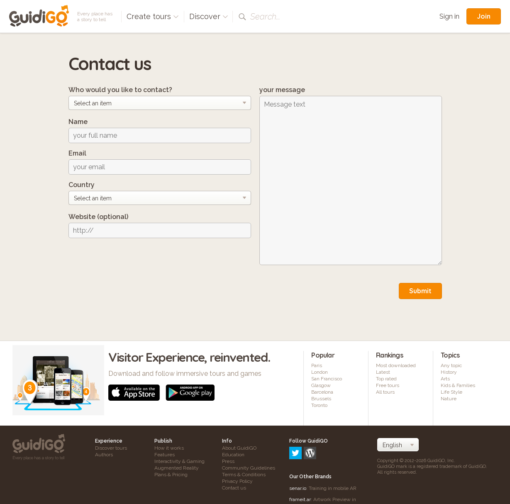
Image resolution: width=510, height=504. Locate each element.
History (449, 372)
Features (164, 455)
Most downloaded (396, 365)
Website (98, 217)
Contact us (234, 488)
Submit (420, 291)
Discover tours (111, 448)
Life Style (451, 392)
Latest (383, 372)
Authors (104, 455)
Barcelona (322, 392)
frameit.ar (300, 464)
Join (483, 16)
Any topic (451, 365)
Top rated (386, 379)
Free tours (387, 385)
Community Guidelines (248, 468)
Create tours (153, 16)
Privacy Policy (237, 481)
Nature (448, 399)
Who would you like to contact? (120, 90)
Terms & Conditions (244, 474)
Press (228, 461)
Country (81, 185)
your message (282, 90)
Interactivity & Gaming (179, 461)
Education (233, 455)
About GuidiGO (239, 448)
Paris (316, 365)
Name (78, 122)
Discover (208, 16)
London (319, 372)
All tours (385, 392)
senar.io (297, 452)
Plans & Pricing (171, 474)
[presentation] (131, 260)
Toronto (319, 405)
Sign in (449, 16)
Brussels (321, 399)
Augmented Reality (176, 468)
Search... (265, 17)
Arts (445, 379)
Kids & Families (458, 385)
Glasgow (321, 385)
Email (77, 153)
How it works (169, 448)
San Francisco (326, 379)
